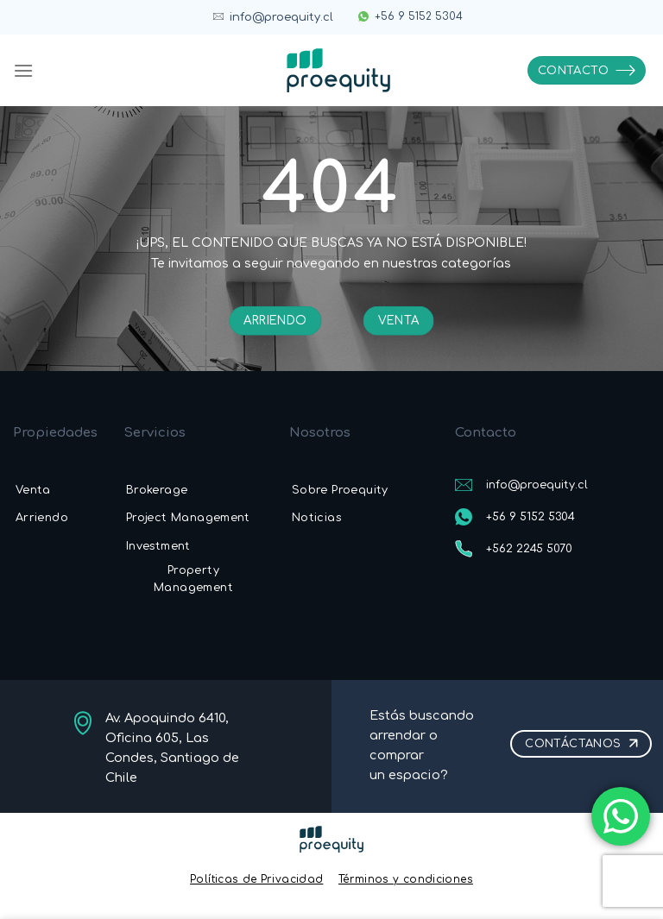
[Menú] (23, 70)
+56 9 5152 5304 (419, 16)
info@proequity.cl (281, 17)
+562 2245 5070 (529, 549)
